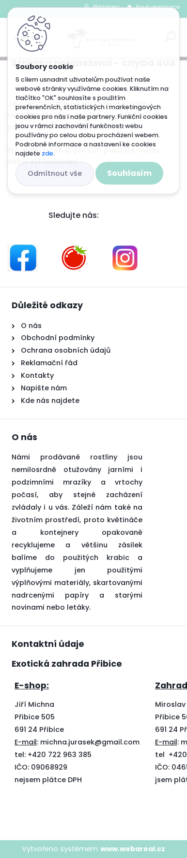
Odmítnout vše (55, 173)
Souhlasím (129, 173)
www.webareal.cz (132, 849)
